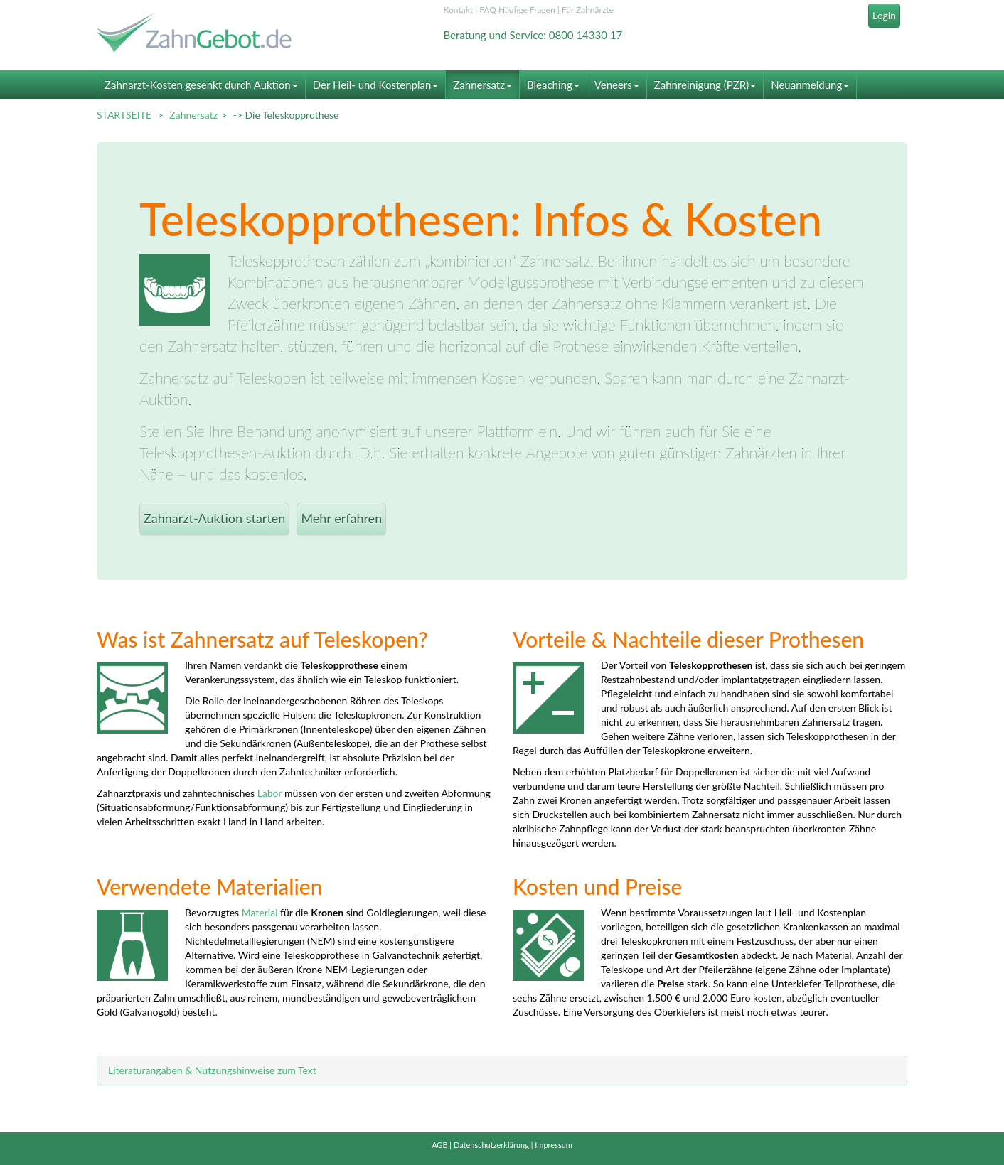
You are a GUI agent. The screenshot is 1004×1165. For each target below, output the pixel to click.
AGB (439, 1144)
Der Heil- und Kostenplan (376, 84)
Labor (269, 793)
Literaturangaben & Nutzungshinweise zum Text (212, 1070)
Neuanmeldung (810, 84)
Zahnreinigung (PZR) (705, 84)
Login (884, 15)
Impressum (553, 1144)
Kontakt (459, 9)
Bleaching (553, 84)
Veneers (616, 84)
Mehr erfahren (341, 518)
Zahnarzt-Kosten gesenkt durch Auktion (201, 84)
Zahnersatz (482, 84)
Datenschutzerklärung (491, 1144)
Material (260, 912)
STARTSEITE (124, 115)
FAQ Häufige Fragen (517, 9)
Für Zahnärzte (588, 9)
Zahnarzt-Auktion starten (214, 518)
